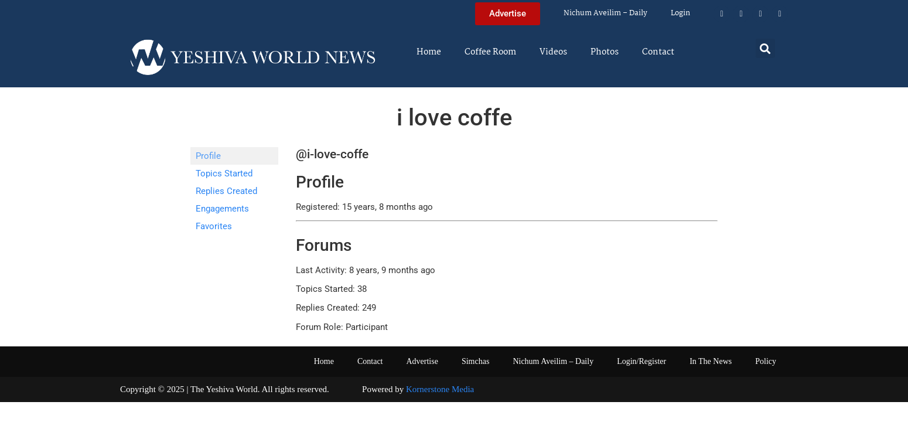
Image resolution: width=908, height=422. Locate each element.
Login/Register (641, 361)
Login (680, 13)
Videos (553, 52)
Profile (208, 156)
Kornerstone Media (440, 389)
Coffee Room (490, 52)
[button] (765, 48)
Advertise (422, 361)
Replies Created (226, 191)
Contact (658, 52)
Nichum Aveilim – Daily (605, 13)
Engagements (222, 208)
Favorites (214, 226)
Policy (765, 361)
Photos (604, 52)
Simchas (475, 361)
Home (429, 52)
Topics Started (224, 173)
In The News (710, 361)
